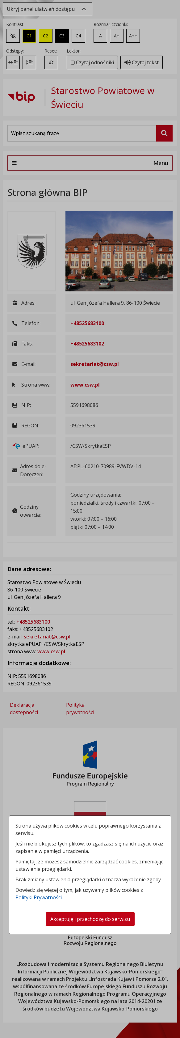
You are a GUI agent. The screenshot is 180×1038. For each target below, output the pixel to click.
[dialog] (90, 519)
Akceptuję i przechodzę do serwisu (90, 919)
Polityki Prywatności (38, 897)
